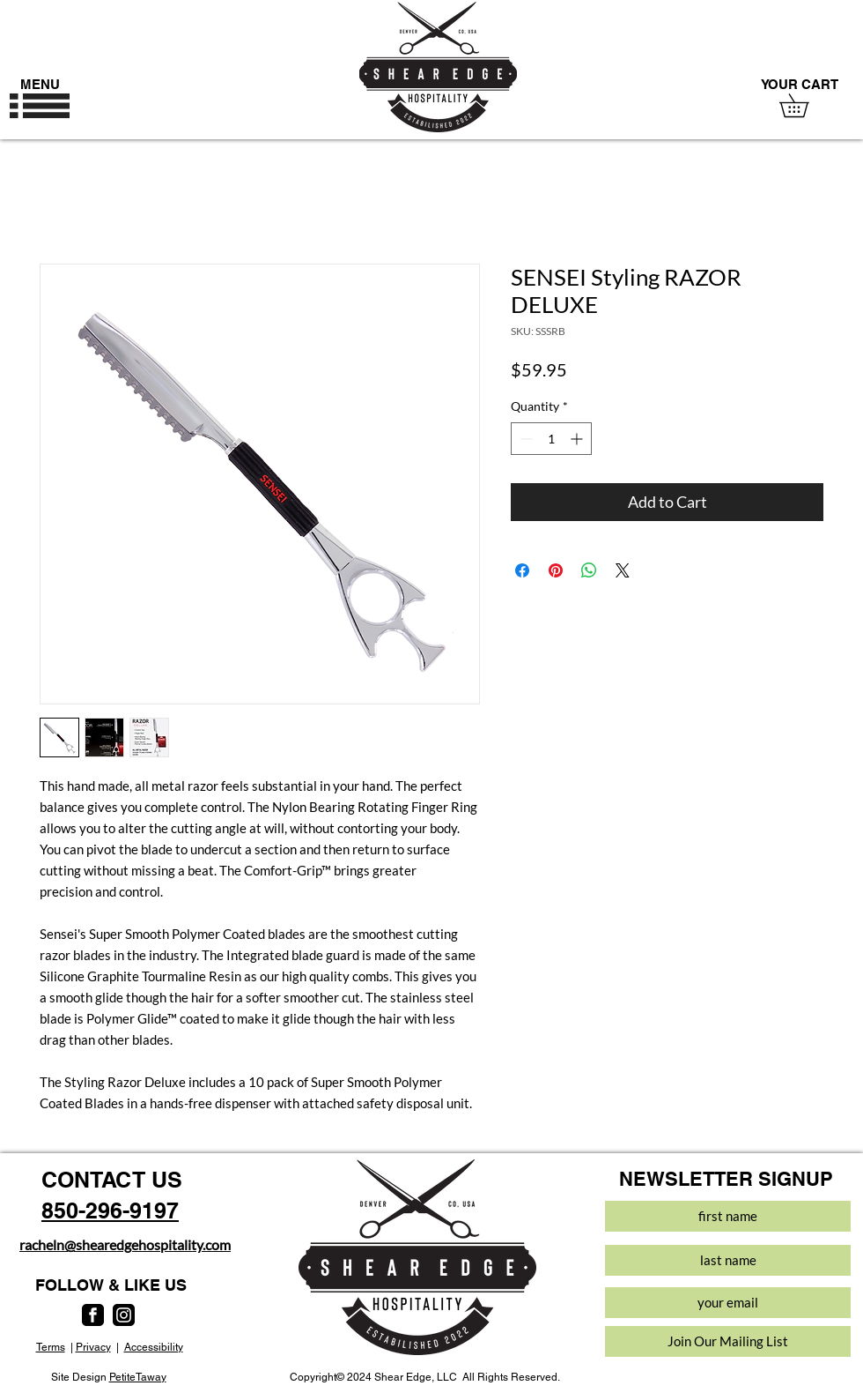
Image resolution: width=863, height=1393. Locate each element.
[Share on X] (622, 570)
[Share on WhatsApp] (589, 570)
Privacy (93, 1347)
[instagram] (124, 1315)
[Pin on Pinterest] (555, 570)
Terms (50, 1347)
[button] (40, 105)
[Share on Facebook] (522, 570)
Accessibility (153, 1347)
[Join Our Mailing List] (728, 1341)
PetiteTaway (137, 1377)
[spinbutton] (551, 438)
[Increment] (578, 438)
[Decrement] (524, 438)
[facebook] (93, 1315)
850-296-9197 (110, 1210)
